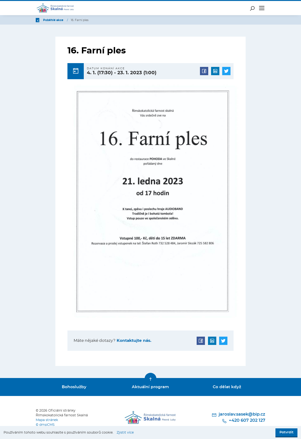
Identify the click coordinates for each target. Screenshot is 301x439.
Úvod (60, 20)
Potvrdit (286, 432)
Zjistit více (125, 432)
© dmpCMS (45, 424)
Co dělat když (227, 387)
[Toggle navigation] (262, 8)
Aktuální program (150, 387)
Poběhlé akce (81, 20)
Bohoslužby (74, 387)
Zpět (42, 20)
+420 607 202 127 (243, 420)
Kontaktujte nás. (133, 341)
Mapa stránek (47, 420)
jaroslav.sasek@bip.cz (238, 414)
